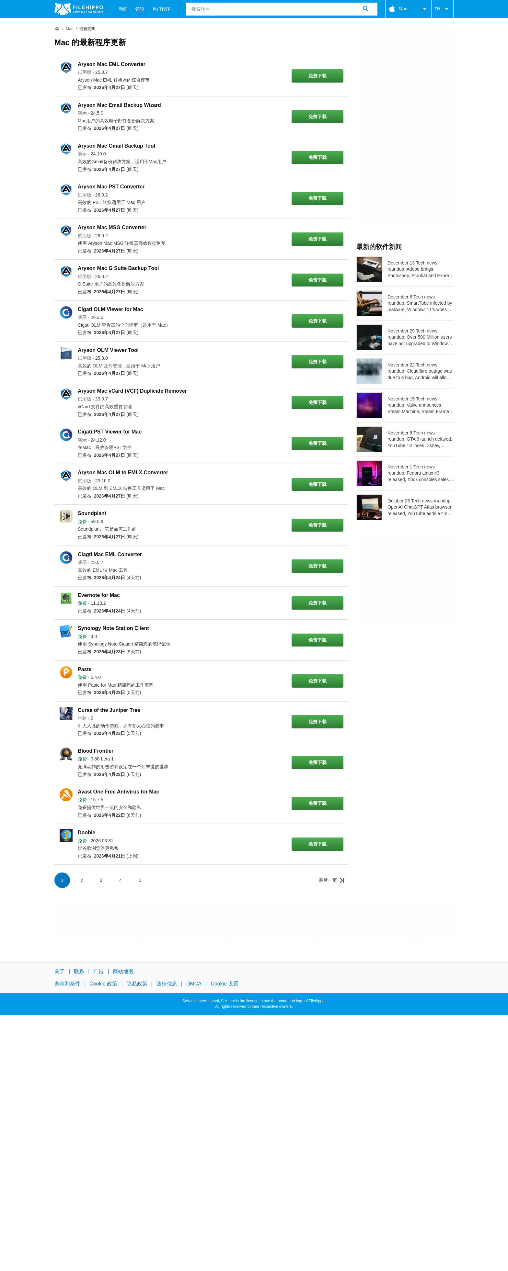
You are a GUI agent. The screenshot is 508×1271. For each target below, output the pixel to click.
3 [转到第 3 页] (101, 880)
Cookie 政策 (103, 984)
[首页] (57, 29)
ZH (442, 9)
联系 (79, 971)
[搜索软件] (365, 9)
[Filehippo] (78, 9)
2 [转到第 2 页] (81, 880)
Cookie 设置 (224, 984)
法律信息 (166, 984)
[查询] (281, 9)
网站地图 (123, 971)
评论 (139, 9)
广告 (98, 971)
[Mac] (69, 29)
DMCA (194, 984)
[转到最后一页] (332, 880)
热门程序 (161, 9)
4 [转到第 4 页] (120, 880)
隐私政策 (137, 984)
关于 (59, 971)
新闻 (123, 9)
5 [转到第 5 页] (140, 880)
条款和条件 (67, 984)
